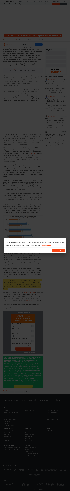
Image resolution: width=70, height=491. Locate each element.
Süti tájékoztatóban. (46, 245)
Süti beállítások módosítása (43, 250)
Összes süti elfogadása (58, 250)
